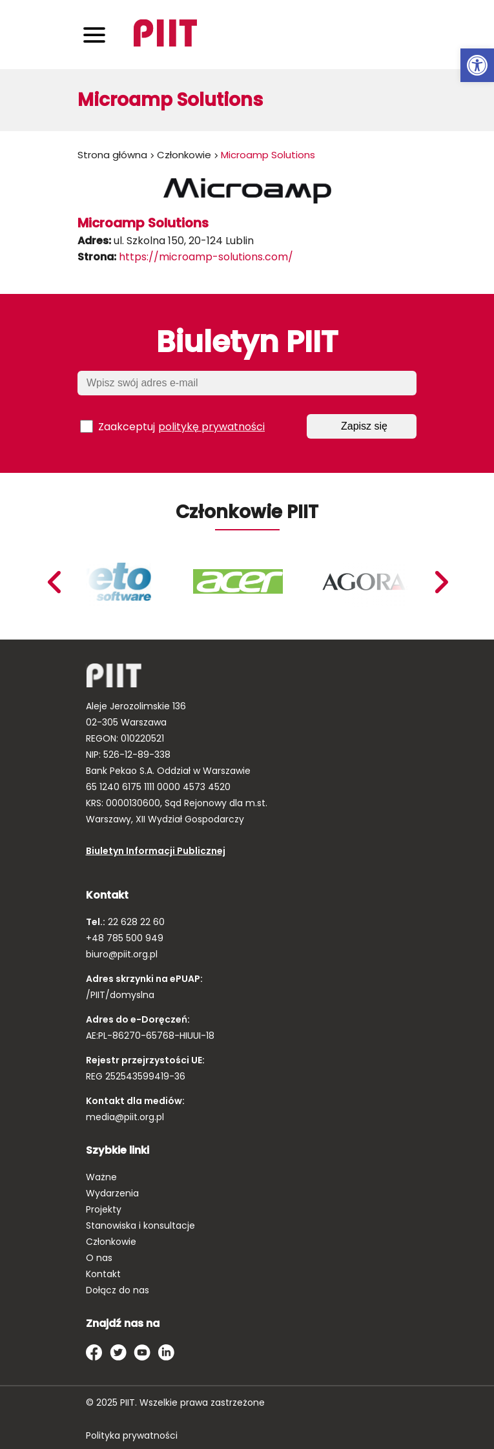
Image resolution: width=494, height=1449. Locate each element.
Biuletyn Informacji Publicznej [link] (155, 850)
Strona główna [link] (112, 155)
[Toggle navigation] (94, 34)
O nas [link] (99, 1257)
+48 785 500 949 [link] (124, 938)
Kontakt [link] (103, 1273)
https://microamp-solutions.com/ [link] (206, 256)
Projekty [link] (103, 1209)
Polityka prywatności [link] (132, 1435)
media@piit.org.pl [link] (125, 1116)
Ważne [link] (101, 1177)
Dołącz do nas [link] (117, 1290)
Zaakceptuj (172, 426)
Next (53, 582)
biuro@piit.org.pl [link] (122, 954)
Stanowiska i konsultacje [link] (140, 1225)
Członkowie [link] (184, 155)
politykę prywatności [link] (211, 426)
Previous (441, 582)
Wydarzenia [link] (112, 1193)
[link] (477, 65)
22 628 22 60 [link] (135, 921)
